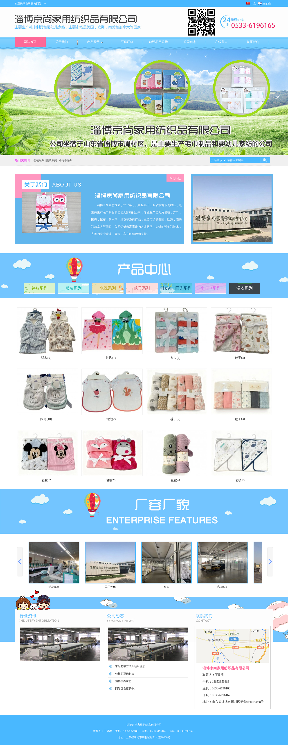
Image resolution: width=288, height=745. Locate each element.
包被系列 (39, 288)
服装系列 (73, 288)
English (265, 3)
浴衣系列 (244, 288)
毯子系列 (142, 288)
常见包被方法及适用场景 (130, 666)
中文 (251, 3)
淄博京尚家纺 (123, 681)
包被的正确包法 (124, 673)
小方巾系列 (210, 288)
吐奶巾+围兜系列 (176, 288)
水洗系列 (108, 288)
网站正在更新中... (125, 688)
